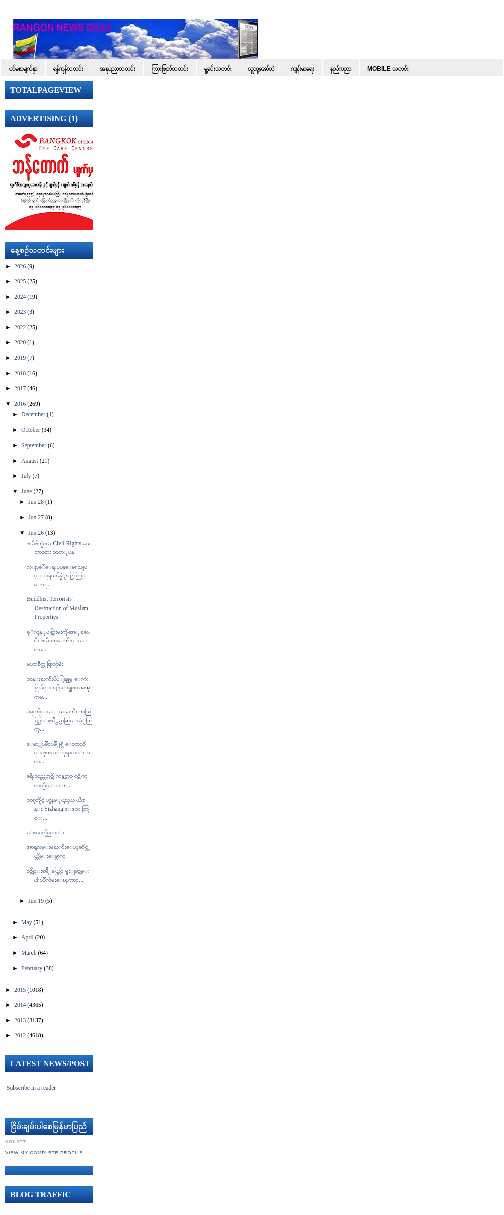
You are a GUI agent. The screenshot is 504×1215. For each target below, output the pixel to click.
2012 (20, 1035)
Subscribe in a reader (31, 1088)
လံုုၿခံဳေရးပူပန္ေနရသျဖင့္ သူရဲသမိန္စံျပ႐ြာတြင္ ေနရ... (57, 576)
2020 (20, 342)
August (29, 461)
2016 (20, 404)
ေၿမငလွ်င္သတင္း (45, 832)
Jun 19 (36, 901)
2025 (20, 281)
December (33, 414)
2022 (20, 327)
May (26, 922)
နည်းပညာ (340, 68)
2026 (20, 266)
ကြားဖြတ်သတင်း (169, 68)
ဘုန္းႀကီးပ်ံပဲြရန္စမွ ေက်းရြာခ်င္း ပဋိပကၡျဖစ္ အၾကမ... (58, 688)
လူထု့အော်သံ (261, 68)
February (31, 968)
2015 (20, 990)
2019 (20, 358)
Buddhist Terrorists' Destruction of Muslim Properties (57, 608)
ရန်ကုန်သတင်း (68, 68)
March (29, 953)
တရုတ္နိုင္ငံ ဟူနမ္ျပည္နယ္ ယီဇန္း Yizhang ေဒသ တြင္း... (58, 809)
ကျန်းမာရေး (302, 68)
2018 (20, 373)
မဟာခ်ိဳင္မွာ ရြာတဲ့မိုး (45, 664)
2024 (20, 297)
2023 (20, 312)
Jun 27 (36, 517)
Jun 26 (36, 533)
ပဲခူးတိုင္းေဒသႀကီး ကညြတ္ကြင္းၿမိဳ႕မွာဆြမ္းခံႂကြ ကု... (59, 720)
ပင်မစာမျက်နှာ (23, 68)
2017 (20, 388)
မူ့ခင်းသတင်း (218, 68)
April (27, 937)
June (26, 491)
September (33, 445)
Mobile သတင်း (388, 68)
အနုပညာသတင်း (117, 68)
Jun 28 (36, 502)
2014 (20, 1005)
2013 (20, 1020)
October (30, 430)
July (26, 476)
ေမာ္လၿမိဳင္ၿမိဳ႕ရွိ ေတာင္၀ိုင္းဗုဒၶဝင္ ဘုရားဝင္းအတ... (58, 753)
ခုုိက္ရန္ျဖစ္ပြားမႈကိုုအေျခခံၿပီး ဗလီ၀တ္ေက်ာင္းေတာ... (58, 641)
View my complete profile (44, 1152)
